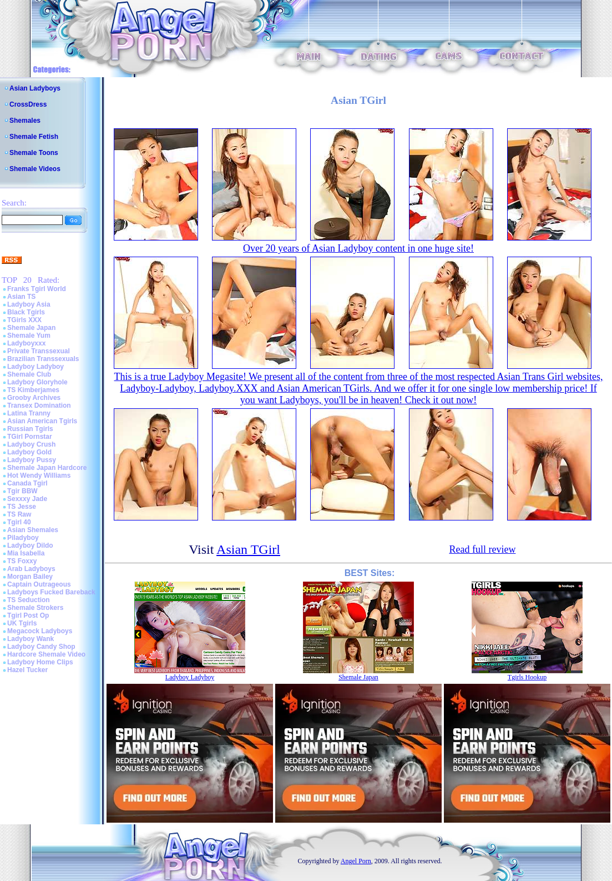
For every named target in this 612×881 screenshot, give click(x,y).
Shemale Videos (34, 169)
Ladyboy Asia (28, 304)
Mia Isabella (25, 553)
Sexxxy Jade (27, 499)
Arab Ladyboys (31, 569)
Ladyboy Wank (30, 639)
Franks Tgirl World (36, 289)
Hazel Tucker (27, 670)
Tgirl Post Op (28, 615)
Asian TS (21, 297)
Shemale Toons (33, 153)
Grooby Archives (33, 398)
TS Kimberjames (33, 390)
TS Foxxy (22, 561)
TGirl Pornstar (29, 436)
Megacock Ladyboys (39, 631)
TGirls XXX (24, 320)
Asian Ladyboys (34, 88)
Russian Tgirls (30, 429)
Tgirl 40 (19, 522)
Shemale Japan (31, 328)
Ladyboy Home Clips (40, 662)
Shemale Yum (28, 335)
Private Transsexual (38, 351)
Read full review (482, 549)
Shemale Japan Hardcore (47, 468)
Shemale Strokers (35, 608)
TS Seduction (28, 600)
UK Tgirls (22, 623)
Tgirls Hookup (527, 677)
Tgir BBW (22, 491)
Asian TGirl (248, 549)
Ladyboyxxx (26, 343)
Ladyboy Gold (29, 452)
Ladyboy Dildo (30, 545)
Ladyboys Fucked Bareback (51, 592)
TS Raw (19, 514)
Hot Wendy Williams (38, 475)
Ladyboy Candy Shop (41, 646)
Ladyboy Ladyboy (35, 367)
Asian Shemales (32, 530)
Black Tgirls (26, 312)
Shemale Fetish (33, 137)
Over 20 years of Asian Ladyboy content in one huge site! (358, 248)
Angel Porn (356, 861)
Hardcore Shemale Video (46, 654)
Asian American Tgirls (42, 421)
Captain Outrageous (39, 584)
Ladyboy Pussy (31, 460)
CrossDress (28, 104)
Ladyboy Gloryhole (37, 382)
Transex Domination (39, 405)
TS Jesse (21, 506)
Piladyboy (23, 538)
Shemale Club (29, 374)
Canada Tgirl (27, 483)
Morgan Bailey (30, 576)
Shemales (25, 120)
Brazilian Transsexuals (43, 359)
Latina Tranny (28, 413)
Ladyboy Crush (31, 444)
